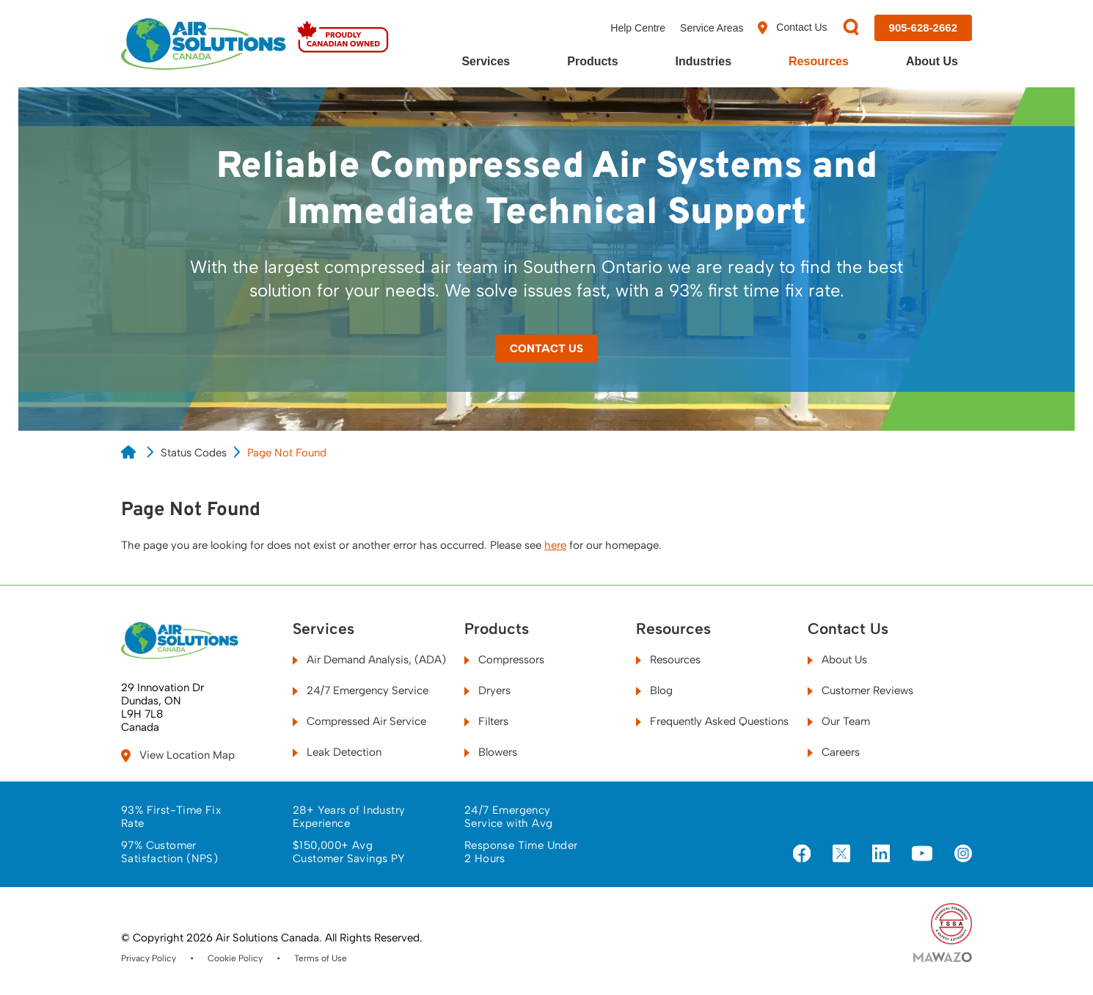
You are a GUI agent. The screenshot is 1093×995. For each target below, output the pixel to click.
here (555, 545)
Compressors (504, 659)
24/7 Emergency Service (360, 690)
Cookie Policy (235, 958)
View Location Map (178, 755)
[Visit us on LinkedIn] (881, 855)
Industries (703, 61)
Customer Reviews (860, 690)
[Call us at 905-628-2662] (923, 28)
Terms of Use (320, 958)
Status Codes (194, 452)
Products (592, 61)
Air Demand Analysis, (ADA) (369, 659)
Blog (654, 690)
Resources (819, 61)
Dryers (487, 690)
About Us (932, 61)
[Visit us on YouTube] (922, 854)
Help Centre (637, 28)
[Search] (851, 28)
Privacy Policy (148, 958)
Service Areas (711, 28)
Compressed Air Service (359, 721)
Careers (834, 752)
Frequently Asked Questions (712, 721)
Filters (486, 721)
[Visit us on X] (841, 855)
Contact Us (792, 27)
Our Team (839, 721)
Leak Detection (337, 752)
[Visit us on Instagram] (963, 855)
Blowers (490, 752)
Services (485, 61)
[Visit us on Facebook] (802, 855)
